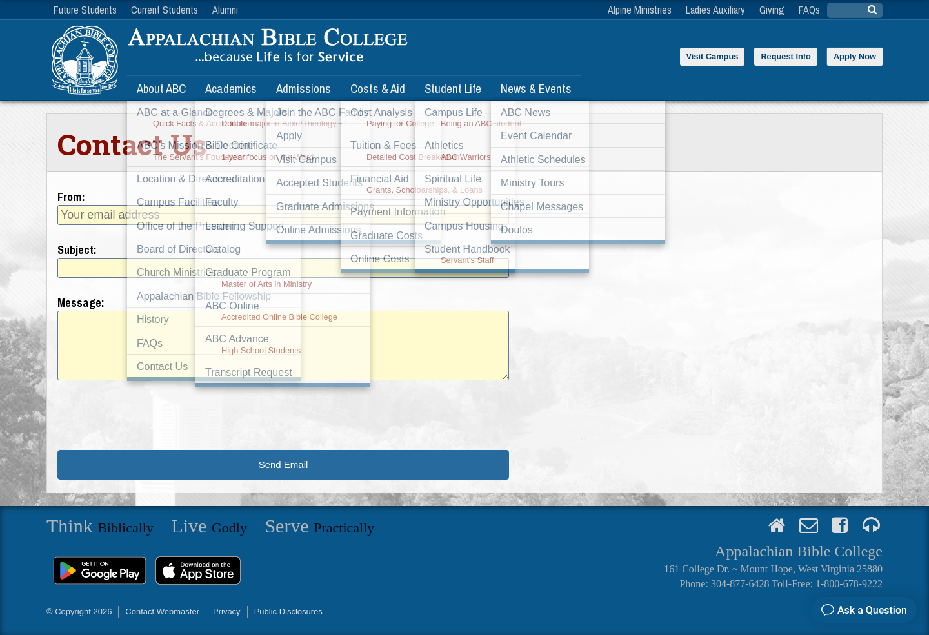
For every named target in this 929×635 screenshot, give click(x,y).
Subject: (77, 250)
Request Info (786, 56)
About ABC (161, 88)
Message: (81, 303)
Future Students (85, 10)
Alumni (225, 10)
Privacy (227, 611)
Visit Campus (712, 56)
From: (71, 197)
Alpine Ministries (640, 10)
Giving (771, 10)
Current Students (164, 10)
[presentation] (155, 415)
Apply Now (855, 56)
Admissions (303, 88)
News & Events (536, 88)
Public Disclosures (288, 611)
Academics (231, 88)
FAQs (809, 10)
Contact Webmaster (162, 611)
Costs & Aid (377, 88)
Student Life (453, 88)
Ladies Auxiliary (715, 10)
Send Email (283, 464)
